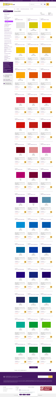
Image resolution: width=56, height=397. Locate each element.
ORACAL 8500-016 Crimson (19, 119)
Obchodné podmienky (41, 0)
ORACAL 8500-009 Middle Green (20, 344)
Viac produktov (33, 367)
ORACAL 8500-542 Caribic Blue (33, 269)
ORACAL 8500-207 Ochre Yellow (46, 44)
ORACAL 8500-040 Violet (45, 169)
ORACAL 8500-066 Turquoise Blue (46, 294)
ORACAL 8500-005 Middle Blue (33, 244)
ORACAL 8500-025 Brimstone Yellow (32, 20)
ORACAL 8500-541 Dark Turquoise (33, 294)
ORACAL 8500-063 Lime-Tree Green (45, 319)
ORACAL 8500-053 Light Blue (19, 219)
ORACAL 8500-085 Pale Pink (32, 144)
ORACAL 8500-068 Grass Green (46, 344)
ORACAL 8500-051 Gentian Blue (46, 219)
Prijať (20, 394)
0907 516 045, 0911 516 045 (18, 0)
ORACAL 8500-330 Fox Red (45, 69)
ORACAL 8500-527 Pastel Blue (45, 194)
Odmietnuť (28, 394)
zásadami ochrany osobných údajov (30, 380)
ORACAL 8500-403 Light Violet (20, 194)
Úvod (4, 0)
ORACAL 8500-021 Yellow (45, 19)
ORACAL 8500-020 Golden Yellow (33, 44)
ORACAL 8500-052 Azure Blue (32, 219)
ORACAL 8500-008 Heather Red (33, 169)
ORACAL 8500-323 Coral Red (19, 94)
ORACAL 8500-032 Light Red (32, 94)
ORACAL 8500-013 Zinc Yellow (20, 44)
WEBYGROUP (40, 395)
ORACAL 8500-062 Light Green (33, 319)
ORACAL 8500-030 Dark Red (19, 144)
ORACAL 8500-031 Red (31, 119)
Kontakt (52, 0)
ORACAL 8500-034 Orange (32, 69)
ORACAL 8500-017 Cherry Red (45, 119)
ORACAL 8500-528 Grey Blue (19, 244)
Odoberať (50, 376)
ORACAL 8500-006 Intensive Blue (46, 244)
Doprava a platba (48, 0)
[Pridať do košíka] (25, 37)
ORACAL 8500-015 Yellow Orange (20, 69)
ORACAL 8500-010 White (19, 19)
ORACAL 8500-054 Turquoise (19, 319)
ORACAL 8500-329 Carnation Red (46, 94)
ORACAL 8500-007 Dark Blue (19, 294)
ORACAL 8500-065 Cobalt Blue (46, 269)
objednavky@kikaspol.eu (10, 0)
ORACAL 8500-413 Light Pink (45, 144)
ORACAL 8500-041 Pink (18, 169)
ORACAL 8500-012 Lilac (31, 194)
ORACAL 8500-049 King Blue (19, 269)
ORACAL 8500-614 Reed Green (33, 344)
